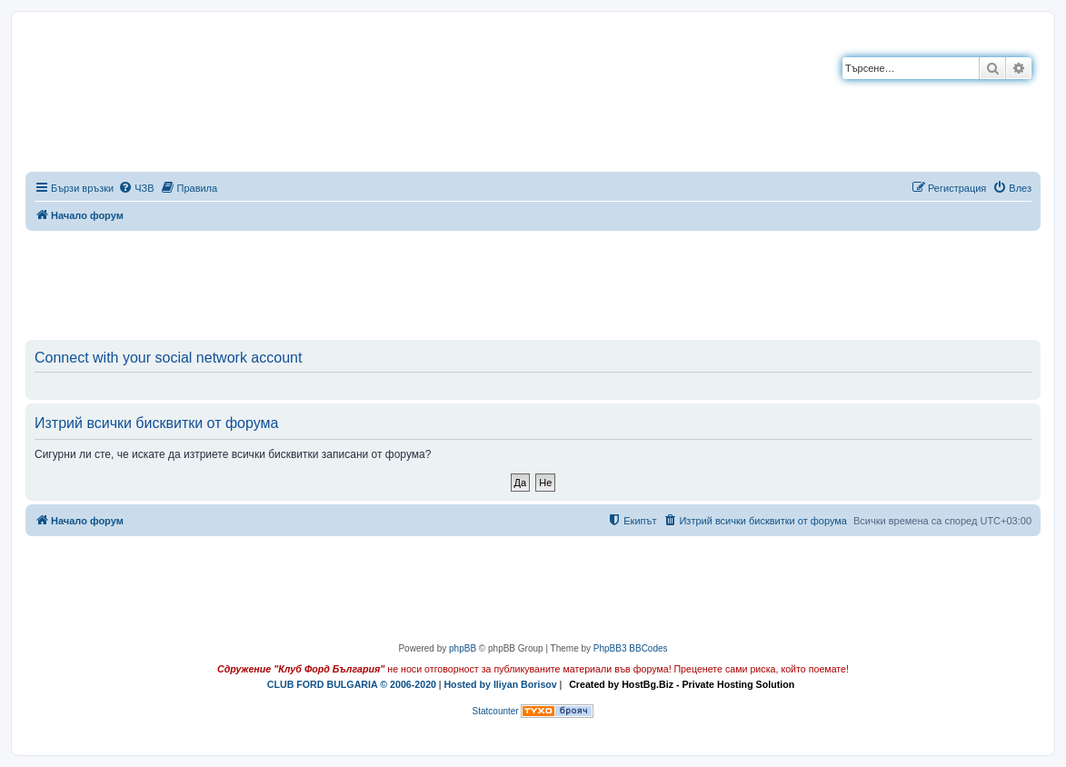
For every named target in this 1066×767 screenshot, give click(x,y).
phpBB (462, 648)
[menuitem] (136, 188)
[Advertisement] (533, 282)
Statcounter (496, 711)
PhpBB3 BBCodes (630, 648)
